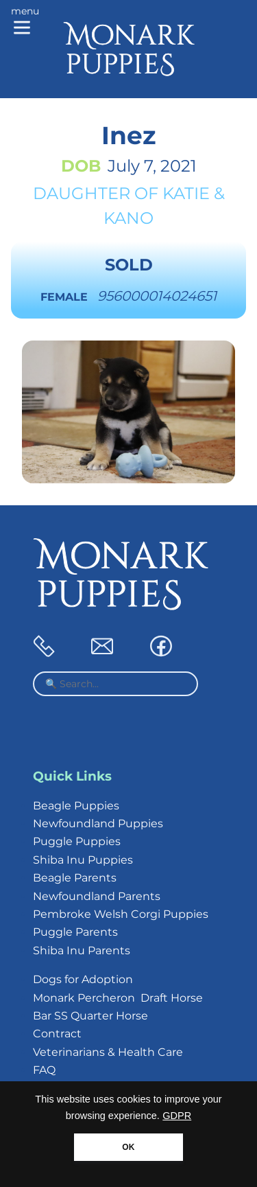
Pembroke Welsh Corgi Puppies (120, 914)
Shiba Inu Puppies (83, 859)
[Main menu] (25, 22)
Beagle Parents (75, 877)
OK (128, 1147)
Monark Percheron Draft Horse (118, 997)
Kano (128, 218)
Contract (57, 1033)
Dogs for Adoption (83, 979)
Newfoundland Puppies (98, 823)
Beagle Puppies (76, 805)
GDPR (176, 1115)
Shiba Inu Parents (81, 950)
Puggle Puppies (77, 841)
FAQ (44, 1069)
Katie (186, 193)
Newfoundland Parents (96, 896)
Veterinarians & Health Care (108, 1052)
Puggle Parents (75, 931)
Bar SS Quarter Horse (90, 1015)
